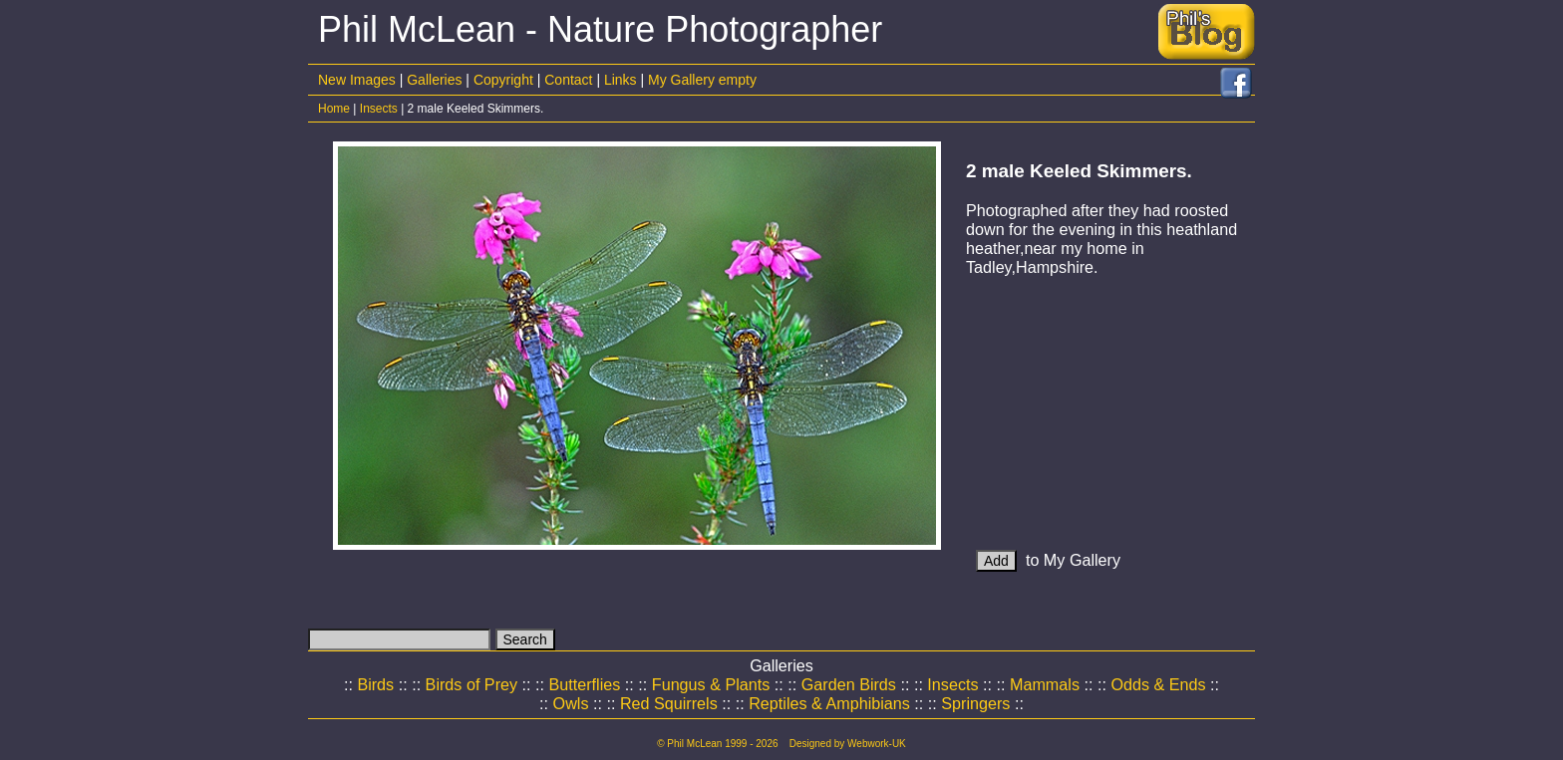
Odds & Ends (1157, 684)
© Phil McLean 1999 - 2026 (717, 743)
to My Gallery (1048, 560)
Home (334, 109)
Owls (571, 703)
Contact (568, 80)
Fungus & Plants (711, 684)
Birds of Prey (471, 684)
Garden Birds (848, 684)
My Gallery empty (702, 80)
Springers (975, 703)
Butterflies (585, 684)
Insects (379, 109)
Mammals (1045, 684)
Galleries (434, 80)
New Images (357, 80)
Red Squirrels (669, 703)
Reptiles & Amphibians (829, 703)
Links (620, 80)
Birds (375, 684)
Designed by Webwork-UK (847, 743)
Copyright (503, 80)
